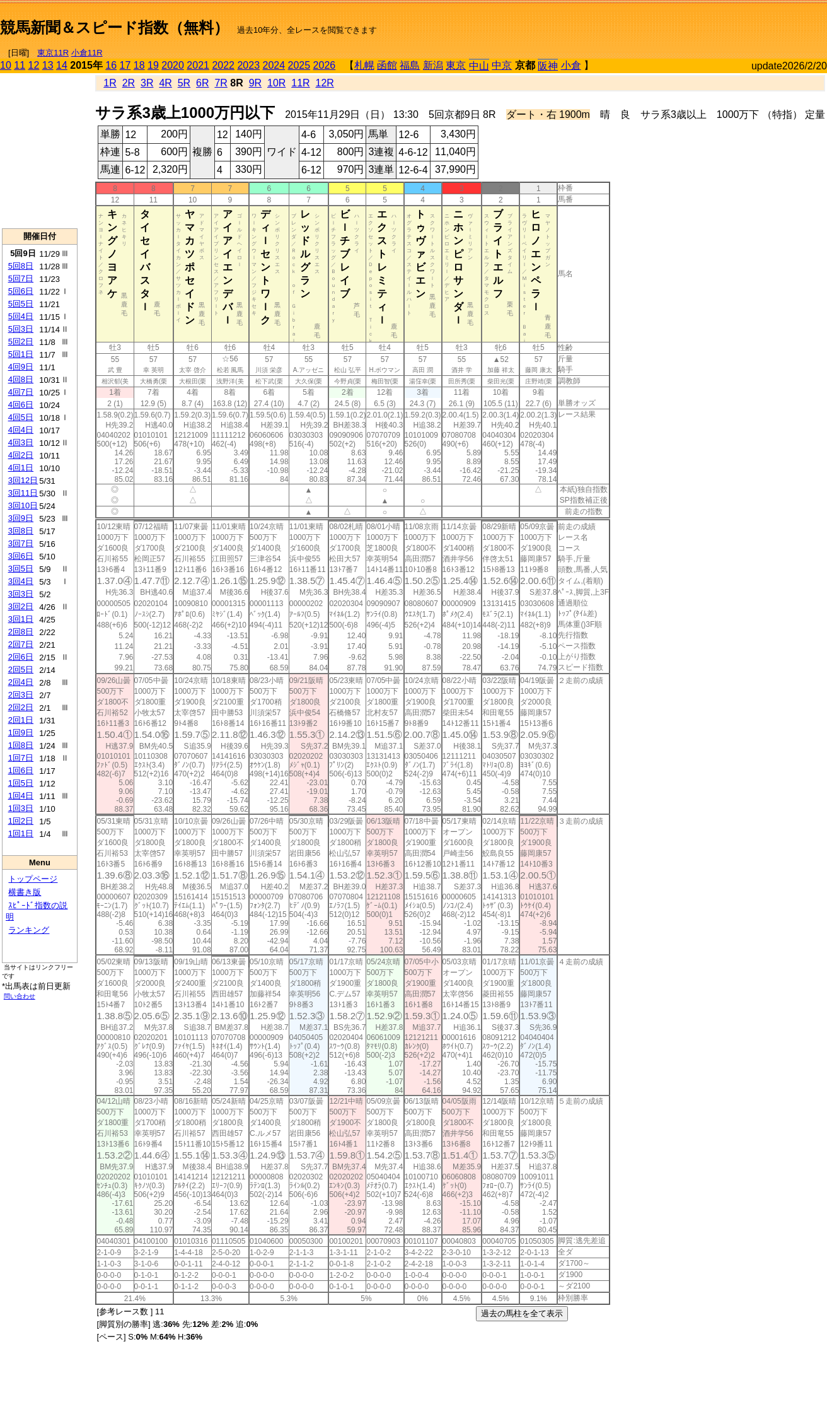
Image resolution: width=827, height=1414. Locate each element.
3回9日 (20, 518)
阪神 (548, 66)
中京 (502, 65)
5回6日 (20, 291)
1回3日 (20, 808)
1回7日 (20, 758)
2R (128, 83)
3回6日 (20, 556)
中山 (479, 66)
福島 (410, 65)
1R (109, 83)
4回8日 (20, 379)
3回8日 (20, 530)
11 (19, 65)
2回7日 (20, 644)
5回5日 (20, 303)
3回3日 (20, 594)
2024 (273, 65)
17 (125, 65)
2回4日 (20, 682)
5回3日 (20, 329)
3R (147, 83)
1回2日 (20, 821)
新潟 (433, 65)
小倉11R (87, 52)
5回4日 (20, 316)
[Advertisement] (679, 23)
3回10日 (23, 505)
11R (300, 83)
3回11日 (23, 493)
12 (34, 65)
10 (5, 65)
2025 (299, 65)
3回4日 (20, 581)
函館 (387, 65)
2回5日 (20, 669)
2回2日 (20, 707)
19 (153, 65)
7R (220, 83)
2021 (198, 65)
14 (61, 65)
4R (165, 83)
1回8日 (20, 745)
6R (202, 83)
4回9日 (20, 366)
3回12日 (23, 480)
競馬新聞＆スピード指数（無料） (114, 27)
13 (48, 65)
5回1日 (20, 354)
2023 (248, 65)
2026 (324, 65)
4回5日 (20, 417)
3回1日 (20, 619)
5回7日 (20, 278)
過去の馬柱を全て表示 (522, 1313)
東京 (456, 65)
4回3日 (20, 442)
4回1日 (20, 467)
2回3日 (20, 694)
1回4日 (20, 795)
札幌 (364, 65)
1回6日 (20, 770)
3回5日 (20, 568)
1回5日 (20, 783)
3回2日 (20, 606)
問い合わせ (19, 996)
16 (111, 65)
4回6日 (20, 404)
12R (325, 83)
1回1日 (20, 833)
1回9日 (20, 732)
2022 (223, 65)
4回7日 (20, 392)
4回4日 (20, 430)
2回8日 (20, 631)
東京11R (53, 52)
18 (139, 65)
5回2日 (20, 341)
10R (276, 83)
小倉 (571, 65)
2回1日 (20, 720)
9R (255, 83)
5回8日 (20, 266)
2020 (172, 65)
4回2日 (20, 455)
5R (184, 83)
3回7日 (20, 543)
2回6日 (20, 657)
